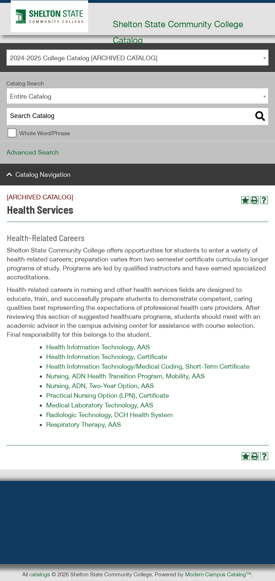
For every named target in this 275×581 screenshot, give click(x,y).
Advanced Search (32, 152)
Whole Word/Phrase (44, 133)
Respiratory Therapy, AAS (83, 424)
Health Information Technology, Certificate (106, 356)
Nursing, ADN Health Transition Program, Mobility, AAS (125, 376)
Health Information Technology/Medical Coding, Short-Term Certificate (148, 366)
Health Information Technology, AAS (98, 347)
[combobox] (137, 57)
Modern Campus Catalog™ (218, 574)
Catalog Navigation (43, 174)
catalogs (39, 574)
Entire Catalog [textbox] (30, 96)
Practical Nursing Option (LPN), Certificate (107, 395)
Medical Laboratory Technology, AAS (99, 405)
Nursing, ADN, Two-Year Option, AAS (100, 385)
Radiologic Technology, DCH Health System (109, 415)
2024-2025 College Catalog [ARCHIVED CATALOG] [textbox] (84, 58)
